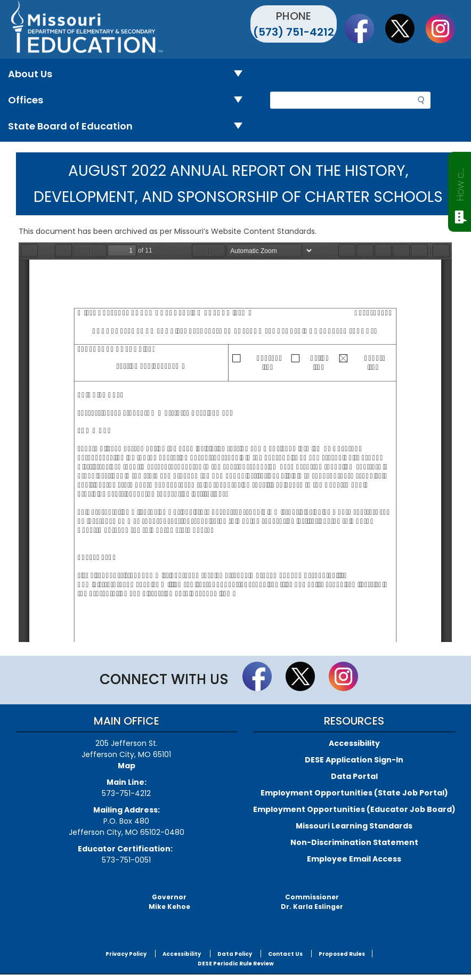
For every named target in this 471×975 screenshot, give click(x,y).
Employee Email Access (354, 859)
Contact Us (285, 954)
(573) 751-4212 (293, 32)
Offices (129, 100)
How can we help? (460, 182)
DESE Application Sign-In (354, 759)
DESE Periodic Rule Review (236, 964)
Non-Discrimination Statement (354, 842)
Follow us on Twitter (405, 28)
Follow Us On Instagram (445, 28)
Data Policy (234, 954)
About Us (129, 74)
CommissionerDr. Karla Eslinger (312, 901)
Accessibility (354, 743)
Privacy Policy (126, 954)
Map (126, 765)
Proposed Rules (342, 954)
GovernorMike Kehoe (169, 901)
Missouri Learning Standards (354, 825)
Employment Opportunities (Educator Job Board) (354, 809)
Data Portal (354, 776)
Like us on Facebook (364, 28)
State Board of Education (129, 126)
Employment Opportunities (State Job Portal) (354, 792)
